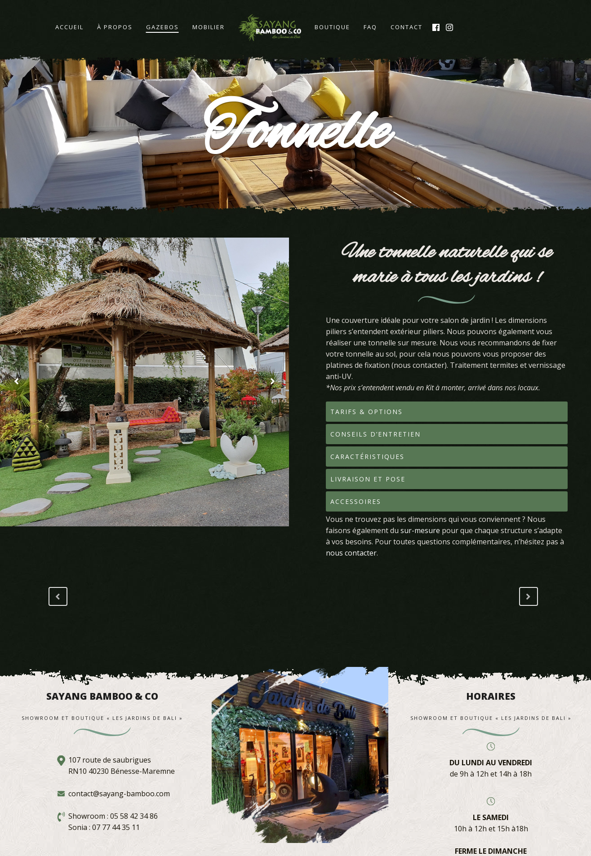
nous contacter (351, 553)
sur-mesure (420, 530)
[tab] (447, 412)
